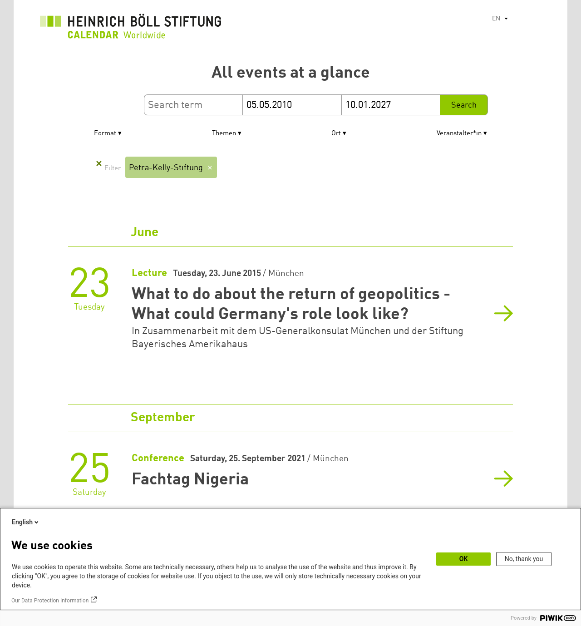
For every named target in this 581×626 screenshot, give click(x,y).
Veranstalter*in (459, 133)
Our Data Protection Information (50, 600)
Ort (336, 133)
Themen (224, 133)
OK (463, 558)
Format (105, 133)
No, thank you (524, 558)
